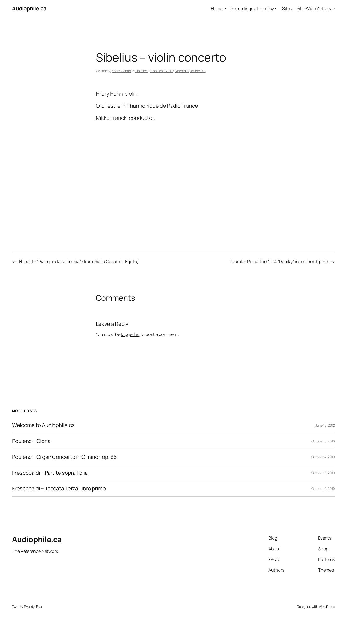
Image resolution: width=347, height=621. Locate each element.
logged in (130, 334)
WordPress (327, 606)
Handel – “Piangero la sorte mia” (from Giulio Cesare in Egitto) (79, 261)
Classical (141, 70)
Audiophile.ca (29, 8)
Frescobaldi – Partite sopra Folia (50, 473)
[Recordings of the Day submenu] (276, 8)
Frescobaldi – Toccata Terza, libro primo (59, 489)
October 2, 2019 (323, 488)
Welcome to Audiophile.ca (43, 425)
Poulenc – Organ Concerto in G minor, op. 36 (64, 457)
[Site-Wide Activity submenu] (333, 8)
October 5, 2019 (323, 441)
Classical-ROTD (161, 70)
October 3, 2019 (323, 472)
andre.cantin (121, 70)
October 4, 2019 (323, 456)
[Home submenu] (224, 8)
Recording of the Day (190, 70)
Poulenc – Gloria (31, 441)
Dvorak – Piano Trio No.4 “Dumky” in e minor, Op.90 (278, 261)
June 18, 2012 (325, 425)
